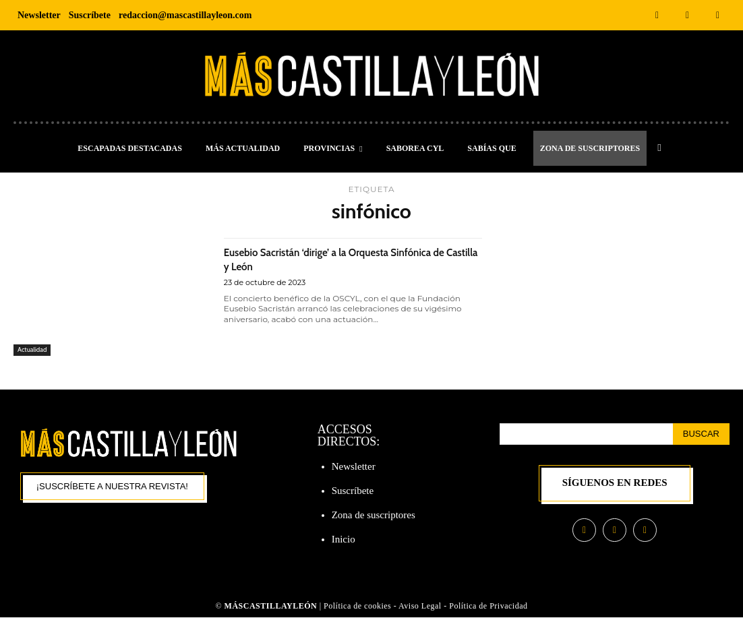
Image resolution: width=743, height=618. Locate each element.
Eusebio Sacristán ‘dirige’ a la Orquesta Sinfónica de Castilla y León (328, 259)
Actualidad (34, 349)
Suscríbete (353, 490)
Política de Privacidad (488, 606)
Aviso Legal (421, 606)
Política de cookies (357, 606)
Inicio (343, 539)
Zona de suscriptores (373, 514)
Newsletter (354, 466)
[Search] (701, 434)
